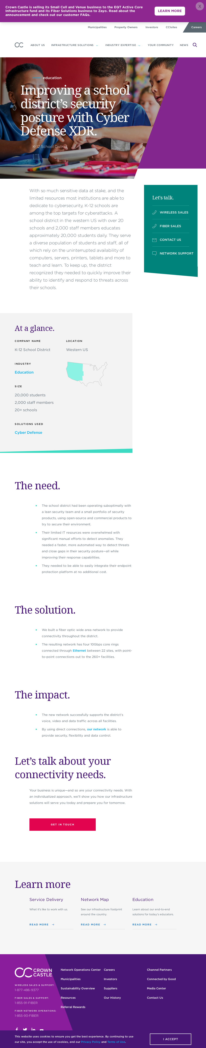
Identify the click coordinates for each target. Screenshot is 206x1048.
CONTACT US (166, 240)
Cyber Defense (28, 432)
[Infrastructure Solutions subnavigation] (97, 45)
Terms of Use (116, 1041)
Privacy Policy (91, 1041)
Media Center (156, 988)
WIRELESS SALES (170, 212)
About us (37, 45)
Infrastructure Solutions (72, 45)
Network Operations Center (81, 969)
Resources (68, 997)
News (184, 45)
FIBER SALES (166, 226)
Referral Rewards (73, 1007)
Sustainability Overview (78, 988)
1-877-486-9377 (27, 990)
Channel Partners (159, 969)
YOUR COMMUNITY (161, 45)
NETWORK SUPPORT (170, 253)
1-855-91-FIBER (26, 1003)
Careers (196, 27)
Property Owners (126, 27)
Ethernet (79, 650)
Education (24, 372)
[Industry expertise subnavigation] (139, 45)
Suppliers (110, 988)
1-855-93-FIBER (27, 1016)
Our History (112, 997)
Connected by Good (161, 979)
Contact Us (155, 997)
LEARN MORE (170, 11)
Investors (151, 27)
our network (96, 729)
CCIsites (171, 27)
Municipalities (97, 27)
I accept (170, 1039)
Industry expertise (120, 45)
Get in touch (62, 824)
